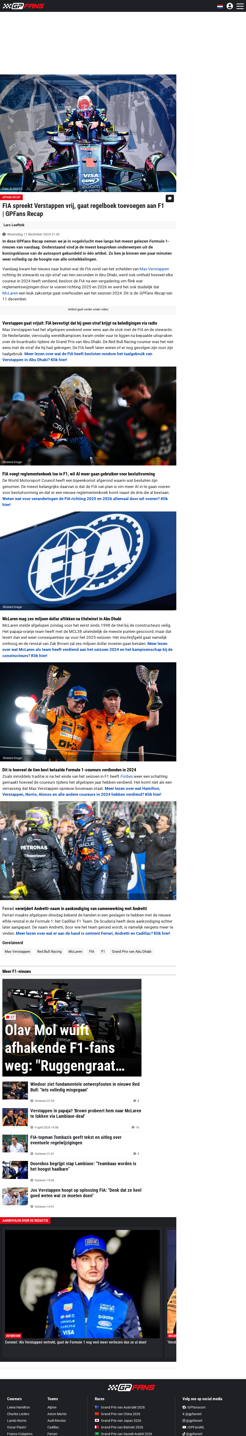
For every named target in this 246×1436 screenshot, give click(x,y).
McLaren (10, 293)
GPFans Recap (11, 197)
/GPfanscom (193, 1407)
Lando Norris (16, 1420)
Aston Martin (57, 1414)
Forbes (126, 776)
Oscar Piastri (16, 1427)
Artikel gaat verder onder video (88, 309)
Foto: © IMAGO (12, 188)
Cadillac (53, 1427)
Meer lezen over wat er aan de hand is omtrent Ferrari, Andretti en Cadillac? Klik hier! (93, 933)
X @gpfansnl (191, 1414)
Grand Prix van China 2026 (117, 1414)
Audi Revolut (56, 1420)
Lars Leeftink (14, 225)
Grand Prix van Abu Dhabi (131, 951)
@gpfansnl (192, 1420)
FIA (91, 951)
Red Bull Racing (49, 951)
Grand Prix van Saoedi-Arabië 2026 (123, 1434)
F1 (103, 951)
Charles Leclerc (18, 1414)
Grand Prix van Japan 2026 (118, 1420)
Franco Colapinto (19, 1434)
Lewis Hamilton (18, 1407)
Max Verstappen (154, 269)
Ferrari (8, 908)
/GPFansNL (193, 1427)
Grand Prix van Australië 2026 (120, 1407)
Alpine (51, 1407)
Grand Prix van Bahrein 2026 (119, 1427)
